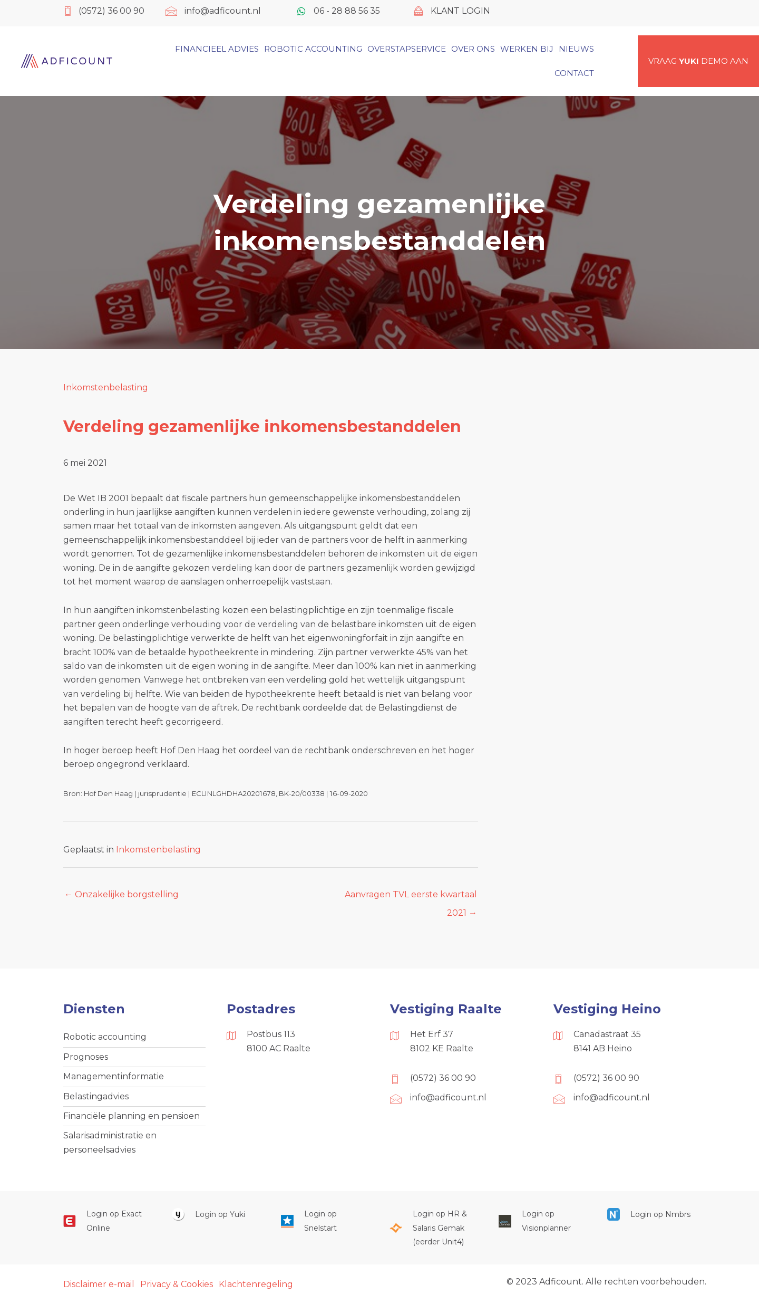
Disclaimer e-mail (98, 1284)
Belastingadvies (96, 1096)
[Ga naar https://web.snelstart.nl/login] (324, 1221)
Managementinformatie (113, 1076)
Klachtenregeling (256, 1284)
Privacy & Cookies (176, 1284)
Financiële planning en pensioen (131, 1116)
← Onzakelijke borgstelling (121, 894)
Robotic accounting (105, 1037)
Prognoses (85, 1057)
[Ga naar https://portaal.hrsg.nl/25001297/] (433, 1228)
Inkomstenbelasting (105, 387)
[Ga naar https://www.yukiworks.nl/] (215, 1214)
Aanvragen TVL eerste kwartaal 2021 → (411, 897)
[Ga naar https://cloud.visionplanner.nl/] (542, 1221)
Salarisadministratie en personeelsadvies (110, 1142)
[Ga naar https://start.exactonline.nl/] (107, 1221)
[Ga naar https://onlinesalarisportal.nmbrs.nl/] (651, 1214)
